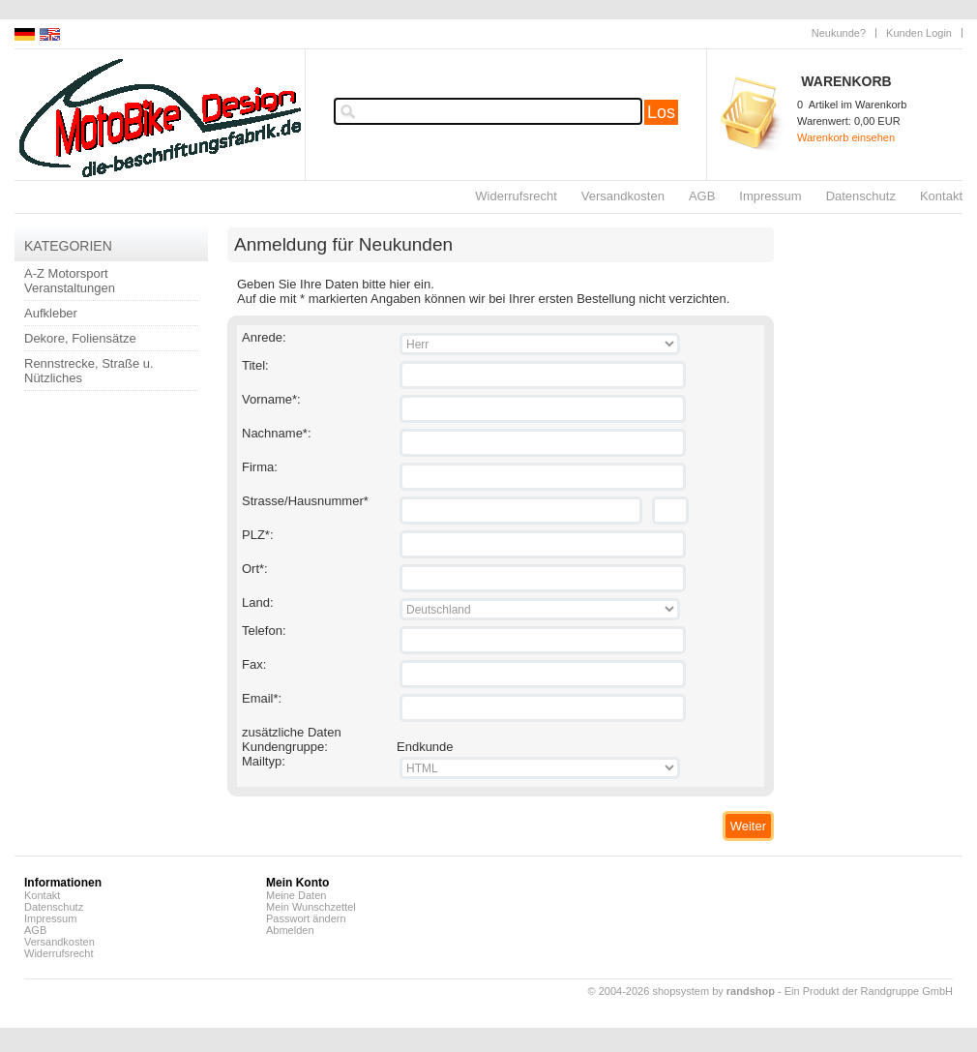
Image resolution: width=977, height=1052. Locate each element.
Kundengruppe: (285, 746)
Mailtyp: (263, 761)
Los (661, 112)
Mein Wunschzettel (311, 907)
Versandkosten (623, 196)
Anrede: (264, 337)
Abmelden (290, 930)
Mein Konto (297, 882)
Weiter (748, 826)
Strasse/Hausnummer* (305, 501)
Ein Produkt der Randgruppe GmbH (869, 991)
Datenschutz (861, 196)
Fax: (254, 664)
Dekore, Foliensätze (80, 338)
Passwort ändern (306, 918)
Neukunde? (839, 33)
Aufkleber (50, 313)
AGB (702, 196)
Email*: (261, 698)
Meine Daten (296, 895)
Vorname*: (271, 399)
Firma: (260, 467)
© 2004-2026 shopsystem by (681, 991)
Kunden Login (919, 33)
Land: (258, 602)
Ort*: (255, 568)
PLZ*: (258, 534)
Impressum (770, 196)
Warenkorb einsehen (846, 137)
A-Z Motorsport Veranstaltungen (69, 280)
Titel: (255, 365)
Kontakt (941, 196)
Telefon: (264, 630)
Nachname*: (276, 433)
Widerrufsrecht (516, 196)
